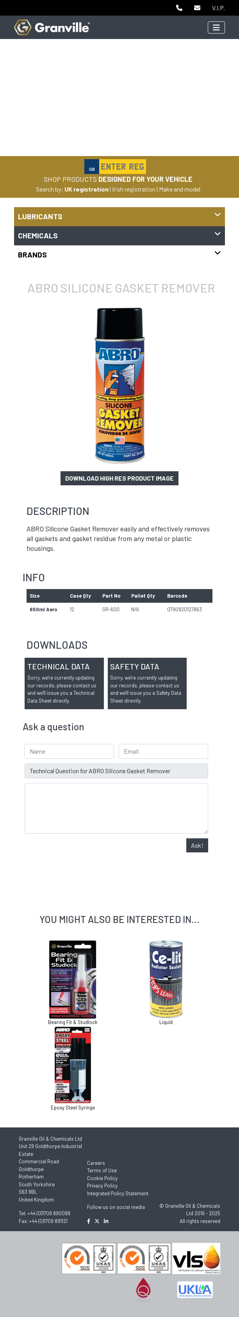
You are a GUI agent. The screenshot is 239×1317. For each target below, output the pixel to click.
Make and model (179, 189)
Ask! (197, 845)
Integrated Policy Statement (117, 1193)
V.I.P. (218, 7)
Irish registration (133, 189)
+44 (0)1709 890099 (48, 1213)
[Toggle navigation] (216, 27)
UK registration (86, 189)
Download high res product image (119, 478)
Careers (96, 1163)
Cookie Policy (102, 1178)
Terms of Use (102, 1170)
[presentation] (84, 853)
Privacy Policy (102, 1185)
